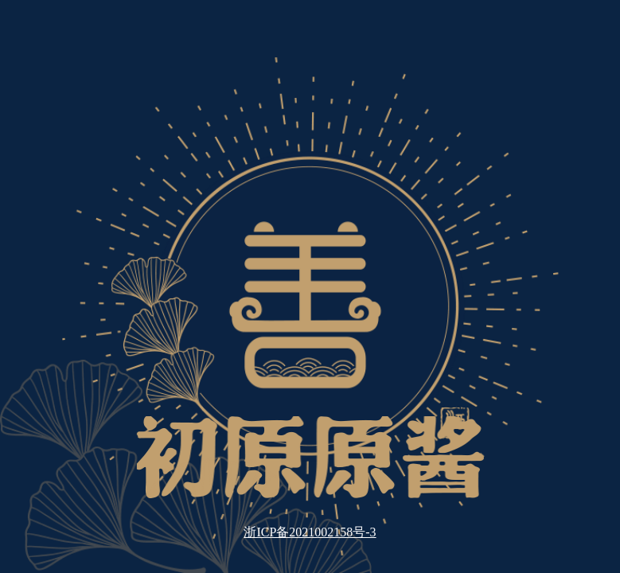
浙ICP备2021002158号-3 (310, 532)
